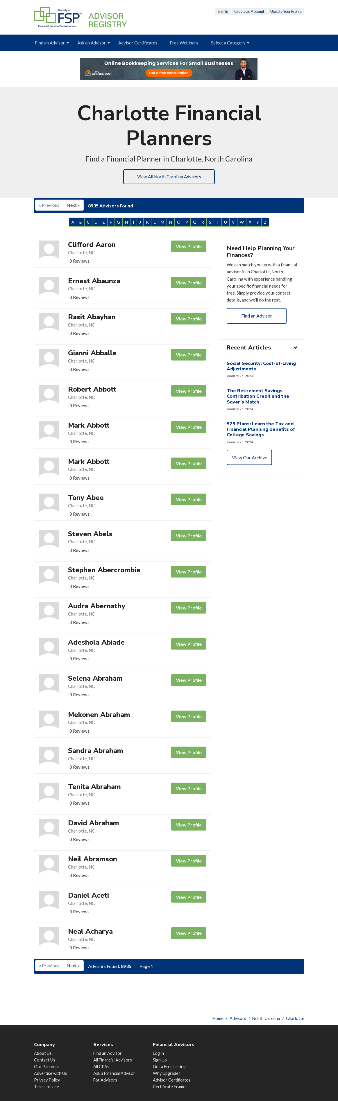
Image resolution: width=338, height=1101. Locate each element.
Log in (158, 1053)
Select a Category (228, 42)
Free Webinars (184, 42)
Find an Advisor (50, 42)
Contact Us (44, 1059)
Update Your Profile (286, 11)
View (188, 247)
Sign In (223, 11)
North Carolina (266, 1018)
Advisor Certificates (137, 42)
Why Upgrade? (166, 1073)
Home (217, 1018)
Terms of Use (46, 1086)
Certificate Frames (170, 1086)
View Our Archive (249, 471)
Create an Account (249, 11)
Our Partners (46, 1066)
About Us (43, 1053)
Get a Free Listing (169, 1066)
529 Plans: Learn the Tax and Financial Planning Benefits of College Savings (261, 442)
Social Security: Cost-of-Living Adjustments (261, 378)
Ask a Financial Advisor (114, 1073)
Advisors (238, 1018)
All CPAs (101, 1066)
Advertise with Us (50, 1073)
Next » (73, 205)
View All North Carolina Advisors (169, 177)
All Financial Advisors (112, 1059)
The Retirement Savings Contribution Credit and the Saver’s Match (258, 409)
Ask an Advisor (91, 42)
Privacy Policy (47, 1079)
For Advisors (105, 1079)
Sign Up (160, 1059)
